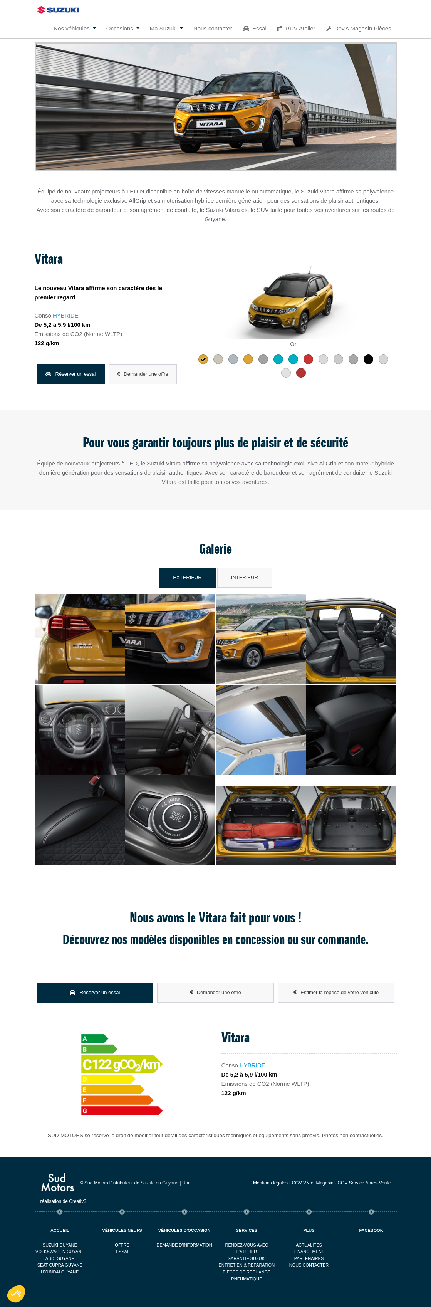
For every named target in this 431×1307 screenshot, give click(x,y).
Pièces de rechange (246, 1272)
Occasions (119, 28)
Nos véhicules (71, 28)
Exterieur (187, 577)
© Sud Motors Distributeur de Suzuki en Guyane (129, 1183)
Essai (255, 28)
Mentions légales (270, 1183)
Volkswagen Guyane (59, 1251)
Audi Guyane (59, 1258)
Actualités (309, 1245)
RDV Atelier (296, 28)
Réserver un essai (70, 374)
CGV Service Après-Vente (364, 1183)
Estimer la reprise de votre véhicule (336, 992)
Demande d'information (184, 1245)
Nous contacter (212, 28)
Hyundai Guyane (60, 1272)
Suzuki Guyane (60, 1245)
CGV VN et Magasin (313, 1183)
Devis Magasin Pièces (358, 28)
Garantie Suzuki (246, 1258)
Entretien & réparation (246, 1265)
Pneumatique (246, 1279)
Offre (122, 1245)
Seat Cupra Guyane (59, 1265)
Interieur (244, 577)
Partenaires (309, 1258)
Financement (308, 1251)
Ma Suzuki (163, 28)
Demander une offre (142, 374)
